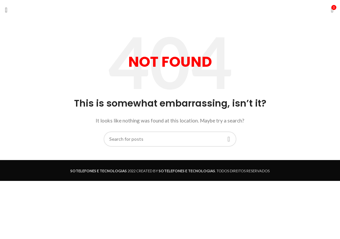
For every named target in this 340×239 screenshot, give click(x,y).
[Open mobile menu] (6, 10)
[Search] (170, 139)
